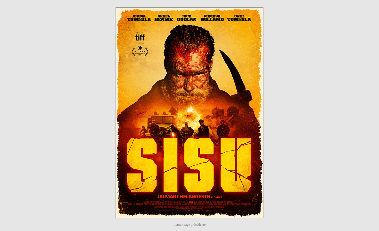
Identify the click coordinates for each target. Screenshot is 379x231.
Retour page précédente (189, 225)
